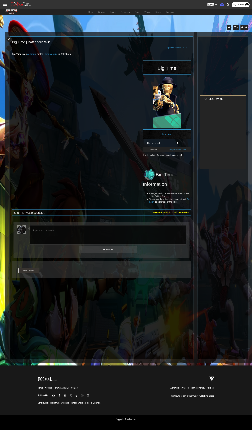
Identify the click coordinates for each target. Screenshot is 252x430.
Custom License (92, 403)
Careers (185, 388)
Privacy (201, 388)
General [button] (102, 12)
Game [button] (138, 12)
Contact (74, 388)
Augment (31, 54)
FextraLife (175, 396)
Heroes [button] (114, 12)
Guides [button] (159, 12)
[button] (212, 5)
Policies (210, 388)
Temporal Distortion (177, 149)
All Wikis (48, 388)
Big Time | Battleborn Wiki (31, 42)
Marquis (54, 54)
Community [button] (172, 12)
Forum (57, 388)
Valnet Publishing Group (203, 396)
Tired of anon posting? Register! (171, 212)
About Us (65, 388)
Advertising (175, 388)
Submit (108, 249)
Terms (194, 388)
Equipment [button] (126, 12)
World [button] (148, 12)
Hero (46, 54)
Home (40, 388)
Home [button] (91, 12)
